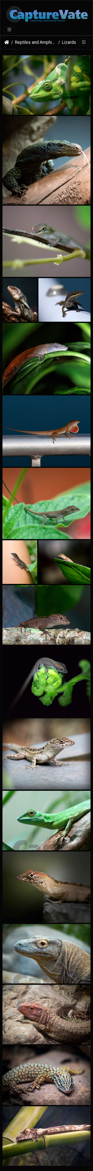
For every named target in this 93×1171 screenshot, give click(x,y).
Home (6, 42)
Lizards (69, 42)
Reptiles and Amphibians (35, 42)
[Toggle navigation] (9, 29)
